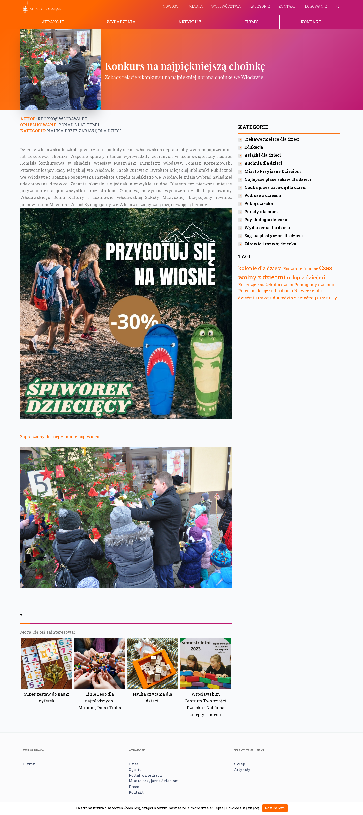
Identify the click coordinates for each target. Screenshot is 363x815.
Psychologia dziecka (265, 219)
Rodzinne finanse (300, 268)
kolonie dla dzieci (260, 268)
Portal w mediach (145, 775)
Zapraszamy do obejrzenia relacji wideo (59, 436)
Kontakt (287, 6)
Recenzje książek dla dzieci (266, 284)
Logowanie (316, 6)
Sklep (239, 764)
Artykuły (190, 21)
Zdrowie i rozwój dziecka (270, 243)
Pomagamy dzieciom (315, 284)
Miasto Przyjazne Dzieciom (272, 171)
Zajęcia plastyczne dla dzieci (273, 235)
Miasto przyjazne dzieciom (154, 780)
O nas (134, 764)
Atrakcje (53, 21)
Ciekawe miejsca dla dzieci (272, 139)
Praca (134, 786)
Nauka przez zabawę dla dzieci (84, 130)
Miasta (195, 6)
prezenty (326, 297)
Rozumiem (275, 808)
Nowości (171, 6)
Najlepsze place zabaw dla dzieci (277, 179)
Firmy (251, 21)
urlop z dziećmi (306, 277)
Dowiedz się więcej (242, 808)
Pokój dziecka (258, 203)
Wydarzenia (121, 21)
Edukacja (253, 147)
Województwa (226, 6)
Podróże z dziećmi (262, 195)
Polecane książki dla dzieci (265, 290)
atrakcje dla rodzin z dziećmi (284, 297)
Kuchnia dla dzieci (263, 163)
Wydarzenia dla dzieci (267, 227)
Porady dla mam (261, 211)
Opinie (135, 769)
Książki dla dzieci (262, 155)
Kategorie (259, 6)
